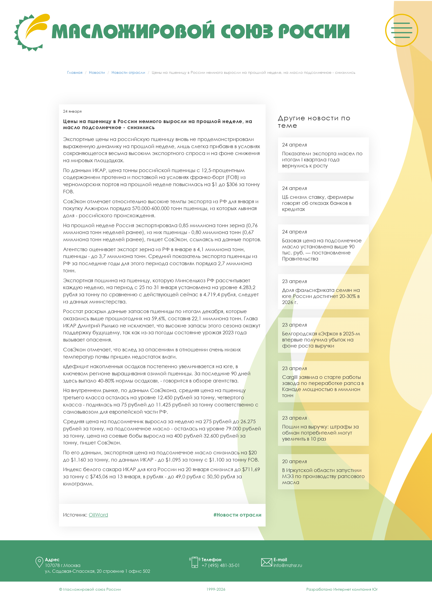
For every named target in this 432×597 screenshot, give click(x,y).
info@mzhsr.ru (288, 565)
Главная (74, 72)
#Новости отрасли (237, 515)
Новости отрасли (128, 72)
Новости (97, 72)
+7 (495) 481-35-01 (221, 565)
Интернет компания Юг (355, 589)
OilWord (98, 515)
